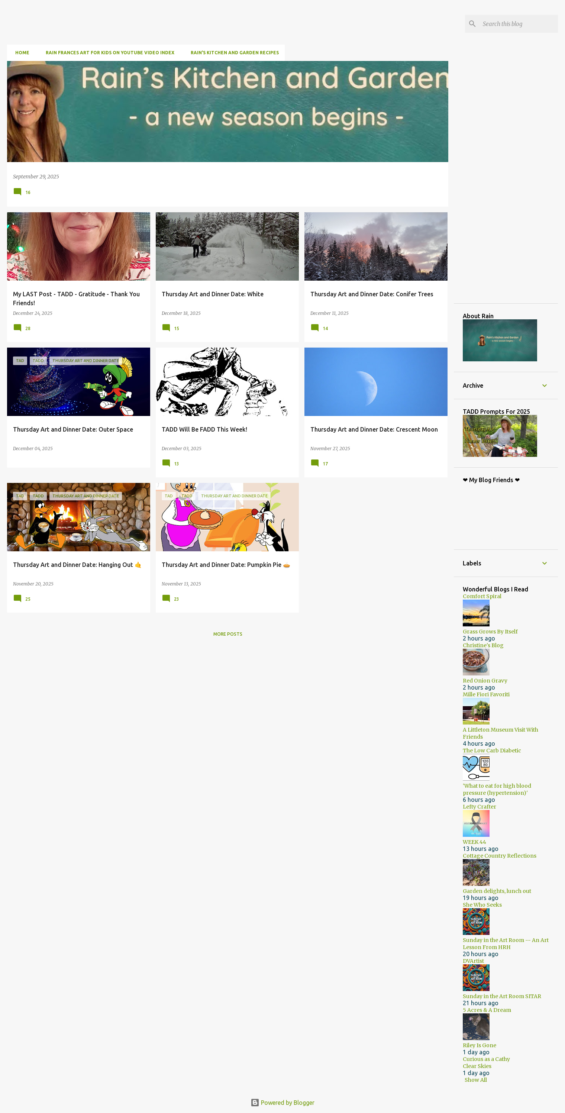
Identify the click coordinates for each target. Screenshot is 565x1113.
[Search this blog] (519, 24)
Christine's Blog (483, 645)
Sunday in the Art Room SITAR (502, 996)
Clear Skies (477, 1066)
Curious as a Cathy (486, 1059)
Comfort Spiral (482, 596)
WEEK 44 (474, 842)
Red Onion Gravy (485, 680)
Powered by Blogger (282, 1102)
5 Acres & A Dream (487, 1010)
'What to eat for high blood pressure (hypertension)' (497, 789)
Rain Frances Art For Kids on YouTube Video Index (107, 52)
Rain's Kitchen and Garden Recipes (232, 52)
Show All (476, 1080)
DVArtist (473, 961)
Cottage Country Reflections (499, 855)
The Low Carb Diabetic (492, 750)
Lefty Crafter (479, 806)
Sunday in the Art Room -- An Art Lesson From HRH (506, 944)
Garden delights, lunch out (497, 891)
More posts (227, 634)
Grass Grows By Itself (490, 631)
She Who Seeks (482, 904)
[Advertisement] (514, 181)
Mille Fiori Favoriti (486, 694)
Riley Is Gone (479, 1045)
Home (20, 52)
